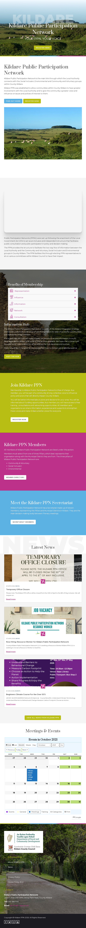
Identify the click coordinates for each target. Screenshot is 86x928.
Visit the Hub (12, 357)
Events (17, 691)
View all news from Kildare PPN (43, 718)
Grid (8, 745)
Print (67, 812)
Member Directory (15, 477)
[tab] (43, 291)
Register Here (43, 48)
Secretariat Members (23, 522)
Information (17, 303)
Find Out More (13, 101)
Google (77, 817)
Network (16, 310)
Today (18, 750)
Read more (11, 599)
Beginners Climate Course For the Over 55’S (26, 694)
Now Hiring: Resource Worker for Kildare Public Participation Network (37, 642)
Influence (16, 297)
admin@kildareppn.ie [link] (19, 905)
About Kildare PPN (16, 862)
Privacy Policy (14, 877)
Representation (19, 290)
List (14, 745)
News (17, 586)
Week (28, 745)
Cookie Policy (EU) (16, 882)
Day (34, 745)
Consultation (18, 316)
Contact (11, 872)
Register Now (32, 101)
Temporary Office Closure (18, 589)
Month (21, 745)
